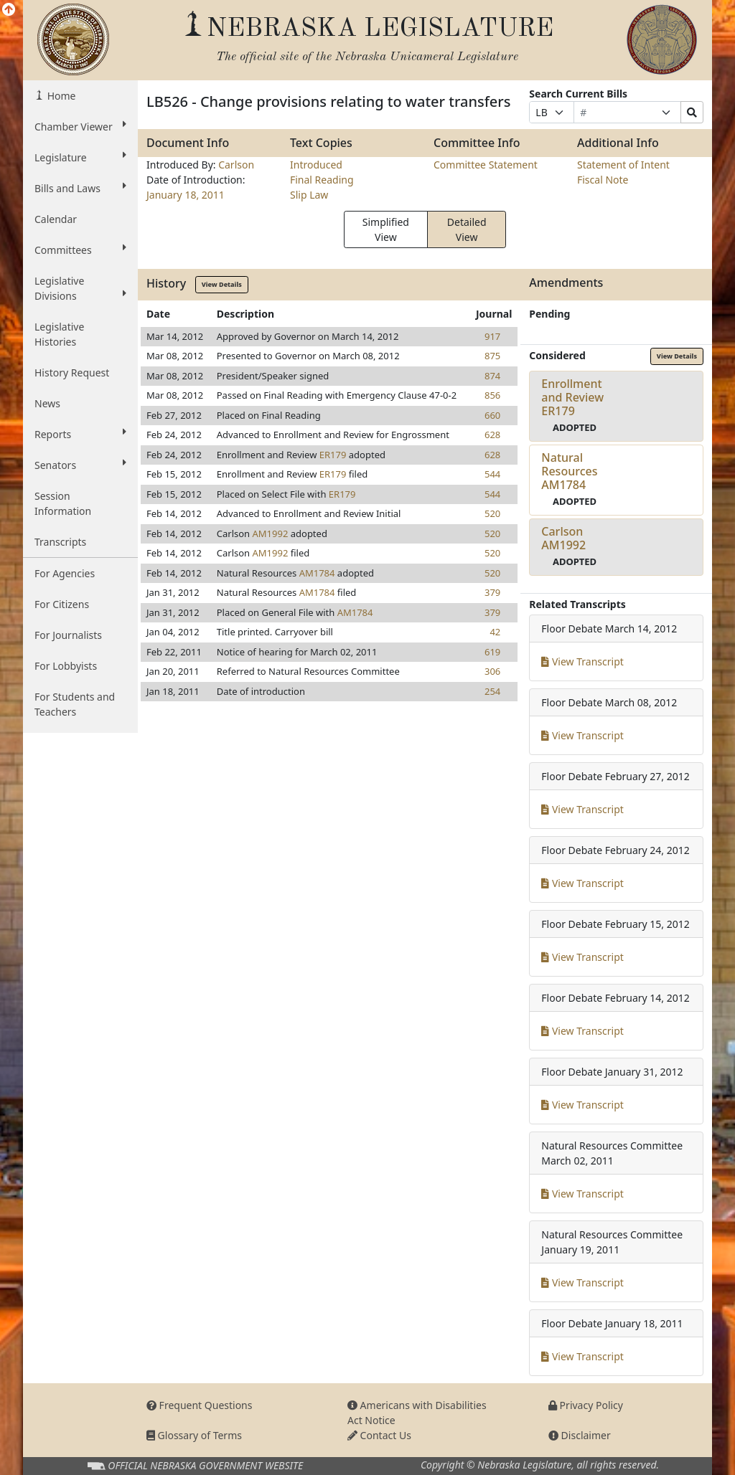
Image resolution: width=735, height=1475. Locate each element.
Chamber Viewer (80, 126)
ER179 (333, 454)
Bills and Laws (80, 188)
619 (492, 651)
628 (492, 434)
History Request (71, 372)
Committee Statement (486, 164)
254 (492, 691)
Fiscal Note (602, 179)
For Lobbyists (65, 666)
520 (492, 513)
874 (492, 375)
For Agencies (64, 573)
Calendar (55, 219)
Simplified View (385, 229)
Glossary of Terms (194, 1435)
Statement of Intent (623, 164)
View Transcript (582, 661)
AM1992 (271, 533)
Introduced (316, 164)
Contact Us (379, 1435)
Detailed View (467, 229)
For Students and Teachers (74, 704)
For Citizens (61, 604)
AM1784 (317, 572)
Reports (80, 434)
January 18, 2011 (185, 194)
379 (492, 592)
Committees (80, 249)
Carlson (236, 164)
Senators (80, 464)
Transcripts (60, 542)
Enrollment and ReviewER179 (572, 397)
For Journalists (68, 635)
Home (60, 96)
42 (495, 631)
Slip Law (309, 194)
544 (492, 474)
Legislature (80, 157)
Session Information (62, 503)
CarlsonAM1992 (563, 538)
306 (492, 671)
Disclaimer (579, 1435)
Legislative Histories (59, 334)
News (47, 403)
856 (492, 395)
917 (492, 336)
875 (492, 355)
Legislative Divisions (80, 288)
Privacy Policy (585, 1405)
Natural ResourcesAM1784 (569, 471)
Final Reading (322, 179)
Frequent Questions (199, 1405)
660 (492, 415)
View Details (222, 284)
